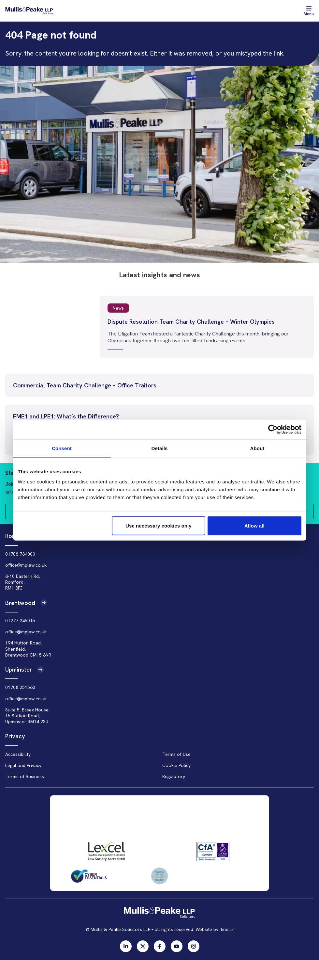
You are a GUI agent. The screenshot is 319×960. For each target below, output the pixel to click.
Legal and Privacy (23, 765)
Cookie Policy (176, 765)
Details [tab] (160, 448)
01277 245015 (20, 621)
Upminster (24, 669)
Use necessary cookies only (158, 526)
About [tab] (257, 448)
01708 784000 (20, 554)
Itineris (227, 929)
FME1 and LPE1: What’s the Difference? (66, 416)
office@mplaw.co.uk (26, 565)
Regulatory (173, 776)
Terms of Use (176, 754)
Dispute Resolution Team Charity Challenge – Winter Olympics (191, 321)
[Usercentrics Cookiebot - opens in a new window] (272, 429)
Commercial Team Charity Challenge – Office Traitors (84, 385)
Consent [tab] (62, 448)
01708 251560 (20, 687)
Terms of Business (24, 776)
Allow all (254, 526)
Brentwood (26, 603)
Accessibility (18, 754)
